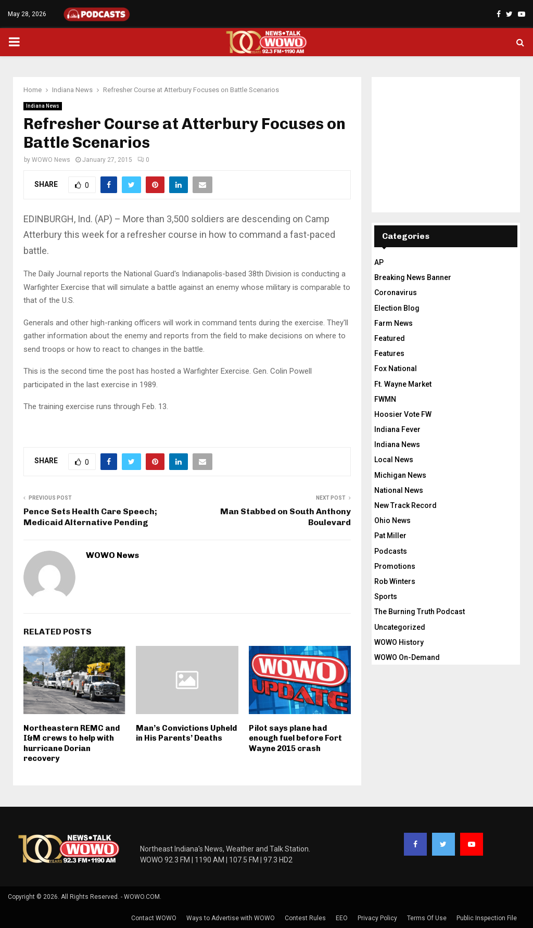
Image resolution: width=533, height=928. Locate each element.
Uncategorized (399, 627)
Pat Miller (390, 535)
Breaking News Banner (412, 277)
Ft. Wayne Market (403, 384)
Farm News (393, 323)
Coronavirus (395, 292)
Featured (389, 338)
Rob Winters (394, 581)
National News (398, 490)
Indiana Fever (397, 429)
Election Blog (397, 308)
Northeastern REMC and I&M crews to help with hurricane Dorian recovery (71, 743)
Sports (385, 596)
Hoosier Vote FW (403, 414)
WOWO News (51, 159)
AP (379, 262)
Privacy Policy (377, 918)
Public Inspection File (486, 918)
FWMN (385, 399)
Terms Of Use (427, 918)
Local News (393, 459)
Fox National (395, 368)
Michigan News (400, 475)
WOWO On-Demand (407, 657)
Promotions (394, 566)
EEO (342, 918)
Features (389, 353)
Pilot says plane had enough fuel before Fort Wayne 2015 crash (295, 738)
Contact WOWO (153, 918)
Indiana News (42, 106)
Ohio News (392, 520)
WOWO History (399, 642)
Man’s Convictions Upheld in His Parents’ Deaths (186, 733)
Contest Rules (305, 918)
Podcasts (390, 551)
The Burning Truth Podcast (419, 611)
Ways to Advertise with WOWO (230, 918)
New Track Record (405, 505)
